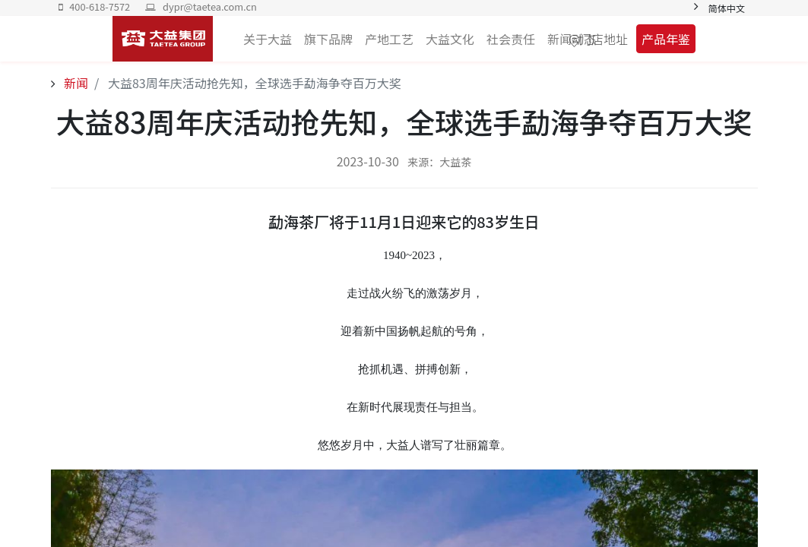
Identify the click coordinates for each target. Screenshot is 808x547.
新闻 (75, 83)
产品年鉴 (666, 39)
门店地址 (603, 39)
